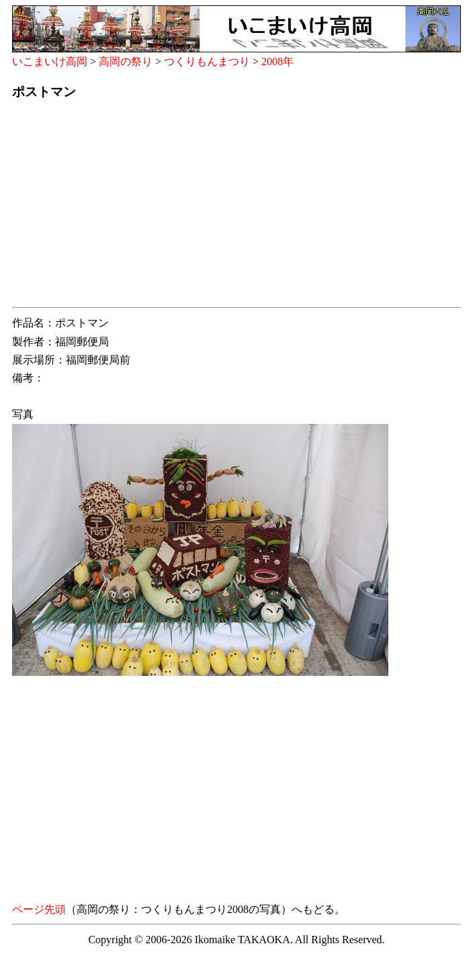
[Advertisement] (236, 208)
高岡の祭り (126, 61)
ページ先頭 (39, 909)
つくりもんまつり (207, 61)
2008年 (277, 61)
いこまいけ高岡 (49, 61)
